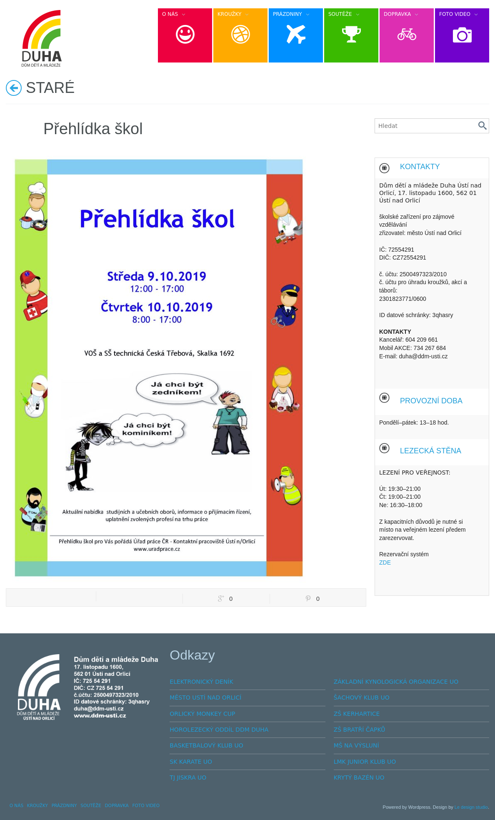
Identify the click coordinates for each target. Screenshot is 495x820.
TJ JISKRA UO (188, 777)
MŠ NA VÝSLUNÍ (356, 745)
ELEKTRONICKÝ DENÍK (201, 681)
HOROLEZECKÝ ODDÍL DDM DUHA (219, 729)
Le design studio (471, 807)
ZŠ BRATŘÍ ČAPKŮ (359, 729)
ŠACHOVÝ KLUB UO (362, 697)
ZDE (385, 562)
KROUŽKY (37, 805)
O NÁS (16, 805)
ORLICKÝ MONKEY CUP (202, 713)
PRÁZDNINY (64, 805)
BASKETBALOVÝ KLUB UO (206, 745)
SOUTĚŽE (90, 805)
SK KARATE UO (191, 761)
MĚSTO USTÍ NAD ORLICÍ (205, 697)
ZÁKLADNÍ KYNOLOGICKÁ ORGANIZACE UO (396, 681)
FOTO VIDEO (146, 805)
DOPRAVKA (117, 805)
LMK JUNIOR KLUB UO (365, 761)
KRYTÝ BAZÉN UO (359, 777)
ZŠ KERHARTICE (357, 713)
